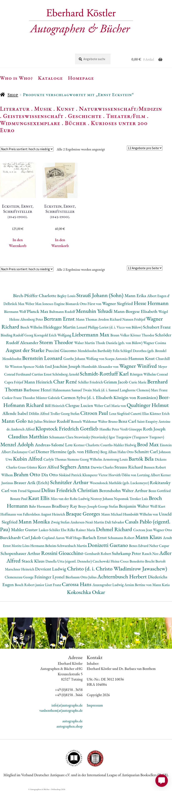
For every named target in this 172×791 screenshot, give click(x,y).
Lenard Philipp (88, 327)
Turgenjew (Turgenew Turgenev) (140, 437)
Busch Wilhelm (31, 327)
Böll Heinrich (55, 405)
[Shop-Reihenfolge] (26, 149)
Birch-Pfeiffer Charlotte (35, 296)
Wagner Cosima (154, 342)
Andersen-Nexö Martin (87, 522)
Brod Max (148, 444)
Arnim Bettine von (138, 584)
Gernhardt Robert (98, 553)
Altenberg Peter (32, 319)
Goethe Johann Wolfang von (84, 358)
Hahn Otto (126, 451)
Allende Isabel (15, 413)
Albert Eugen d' (158, 295)
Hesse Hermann (151, 303)
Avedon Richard (110, 319)
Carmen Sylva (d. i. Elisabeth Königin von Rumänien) (110, 397)
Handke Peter (109, 429)
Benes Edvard (139, 545)
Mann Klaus (149, 537)
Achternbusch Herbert (122, 576)
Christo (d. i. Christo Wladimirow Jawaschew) (117, 568)
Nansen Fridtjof (134, 319)
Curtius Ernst (42, 374)
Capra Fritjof (14, 382)
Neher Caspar (159, 545)
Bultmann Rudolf (62, 311)
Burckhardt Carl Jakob (21, 537)
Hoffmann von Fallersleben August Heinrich (33, 514)
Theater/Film (125, 116)
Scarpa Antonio (116, 358)
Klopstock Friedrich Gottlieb (67, 428)
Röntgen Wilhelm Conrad (149, 374)
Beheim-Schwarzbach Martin (66, 545)
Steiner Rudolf (57, 421)
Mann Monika (35, 521)
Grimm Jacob (116, 382)
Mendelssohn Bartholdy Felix (99, 350)
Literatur (15, 108)
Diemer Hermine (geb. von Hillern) (68, 452)
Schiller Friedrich (91, 382)
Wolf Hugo (74, 537)
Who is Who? (16, 77)
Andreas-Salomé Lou (54, 445)
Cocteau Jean (143, 529)
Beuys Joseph (88, 506)
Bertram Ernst (60, 318)
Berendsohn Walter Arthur (123, 490)
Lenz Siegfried (120, 413)
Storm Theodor (56, 342)
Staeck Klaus (33, 561)
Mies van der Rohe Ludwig (70, 498)
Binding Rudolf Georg (17, 335)
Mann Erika (136, 296)
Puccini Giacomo (62, 350)
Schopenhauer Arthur (21, 553)
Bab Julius (35, 421)
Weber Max (33, 303)
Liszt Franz (53, 584)
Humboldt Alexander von (100, 366)
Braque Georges (83, 513)
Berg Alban (109, 451)
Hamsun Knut (142, 358)
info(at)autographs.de (67, 705)
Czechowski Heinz (106, 561)
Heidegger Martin (60, 327)
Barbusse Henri (38, 390)
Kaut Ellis (39, 498)
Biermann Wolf (15, 311)
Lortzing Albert (149, 474)
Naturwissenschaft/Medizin (120, 108)
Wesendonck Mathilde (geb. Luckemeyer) (120, 482)
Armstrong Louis (116, 459)
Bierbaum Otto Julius (81, 577)
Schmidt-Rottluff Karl (105, 373)
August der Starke (26, 350)
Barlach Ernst (95, 537)
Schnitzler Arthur (70, 482)
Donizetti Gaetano (108, 545)
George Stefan (108, 506)
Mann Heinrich (38, 382)
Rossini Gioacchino (63, 553)
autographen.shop (69, 726)
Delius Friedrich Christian (70, 490)
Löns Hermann (33, 545)
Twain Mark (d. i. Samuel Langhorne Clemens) (117, 390)
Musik (43, 108)
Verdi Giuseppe (131, 429)
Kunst (66, 108)
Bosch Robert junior (30, 584)
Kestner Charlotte (86, 445)
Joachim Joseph (67, 366)
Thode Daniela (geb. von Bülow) (119, 342)
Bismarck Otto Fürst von (84, 303)
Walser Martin (85, 342)
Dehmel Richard (114, 529)
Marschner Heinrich (20, 569)
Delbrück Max (14, 303)
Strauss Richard (129, 467)
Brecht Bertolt (155, 561)
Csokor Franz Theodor (19, 397)
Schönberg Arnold (66, 374)
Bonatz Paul (19, 498)
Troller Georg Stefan (65, 413)
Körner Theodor (142, 335)
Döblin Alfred (39, 413)
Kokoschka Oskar (86, 592)
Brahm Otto (27, 474)
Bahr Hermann (40, 506)
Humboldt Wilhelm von (141, 514)
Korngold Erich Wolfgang (53, 335)
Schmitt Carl (147, 452)
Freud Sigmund (29, 490)
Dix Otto (50, 475)
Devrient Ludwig (51, 569)
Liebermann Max (91, 334)
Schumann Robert (121, 537)
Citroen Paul (94, 413)
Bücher (75, 123)
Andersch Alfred (23, 429)
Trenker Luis (139, 498)
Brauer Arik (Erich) (32, 483)
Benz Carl (127, 421)
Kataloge (50, 77)
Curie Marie (138, 382)
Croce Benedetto (132, 561)
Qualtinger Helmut (148, 405)
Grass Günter (28, 467)
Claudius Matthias (28, 436)
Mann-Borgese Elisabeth (136, 311)
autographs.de (72, 721)
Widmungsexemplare (30, 123)
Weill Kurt (157, 506)
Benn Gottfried (159, 490)
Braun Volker (120, 335)
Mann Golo (15, 420)
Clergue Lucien (79, 405)
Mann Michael (112, 514)
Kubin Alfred (28, 458)
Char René (65, 381)
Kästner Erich (160, 413)
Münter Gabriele (48, 397)
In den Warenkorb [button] (17, 242)
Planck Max (38, 311)
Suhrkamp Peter (127, 553)
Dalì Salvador (115, 522)
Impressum (95, 705)
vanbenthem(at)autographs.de (61, 710)
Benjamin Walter (134, 506)
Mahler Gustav (25, 530)
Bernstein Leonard (42, 358)
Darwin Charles (102, 467)
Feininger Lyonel (50, 577)
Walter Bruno (108, 421)
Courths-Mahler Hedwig (118, 445)
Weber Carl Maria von (110, 405)
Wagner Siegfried (118, 303)
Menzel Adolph (17, 444)
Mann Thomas (87, 319)
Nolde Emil (44, 366)
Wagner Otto (162, 529)
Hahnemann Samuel (67, 390)
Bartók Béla (142, 458)
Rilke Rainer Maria (81, 529)
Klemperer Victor (95, 474)
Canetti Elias (140, 413)
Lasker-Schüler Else (53, 529)
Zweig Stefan (60, 522)
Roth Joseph (154, 429)
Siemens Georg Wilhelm (85, 459)
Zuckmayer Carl (23, 451)
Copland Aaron (54, 537)
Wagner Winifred (138, 365)
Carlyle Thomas (55, 459)
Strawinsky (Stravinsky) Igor (95, 437)
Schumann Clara (61, 437)
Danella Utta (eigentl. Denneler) (69, 561)
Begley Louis (66, 295)
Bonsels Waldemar (84, 421)
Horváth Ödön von (122, 474)
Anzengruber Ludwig (108, 584)
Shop (12, 94)
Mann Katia (161, 584)
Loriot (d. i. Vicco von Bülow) (121, 327)
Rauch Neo (150, 553)
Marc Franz (159, 390)
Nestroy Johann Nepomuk (110, 498)
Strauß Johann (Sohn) (100, 295)
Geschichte (85, 116)
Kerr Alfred (49, 467)
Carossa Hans (77, 584)
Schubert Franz (157, 327)
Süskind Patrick (70, 474)
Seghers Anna (75, 466)
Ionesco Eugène (54, 303)
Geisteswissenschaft (33, 116)
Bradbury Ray (65, 506)
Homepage (81, 77)
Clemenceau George (19, 577)
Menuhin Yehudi (95, 311)
